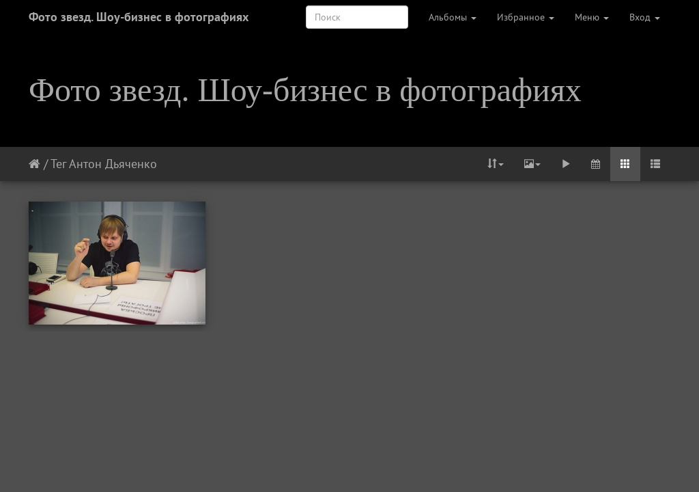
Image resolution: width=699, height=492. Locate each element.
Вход (644, 17)
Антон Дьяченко (113, 164)
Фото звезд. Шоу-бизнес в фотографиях (138, 17)
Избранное (525, 17)
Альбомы (452, 17)
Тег (58, 164)
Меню (592, 17)
